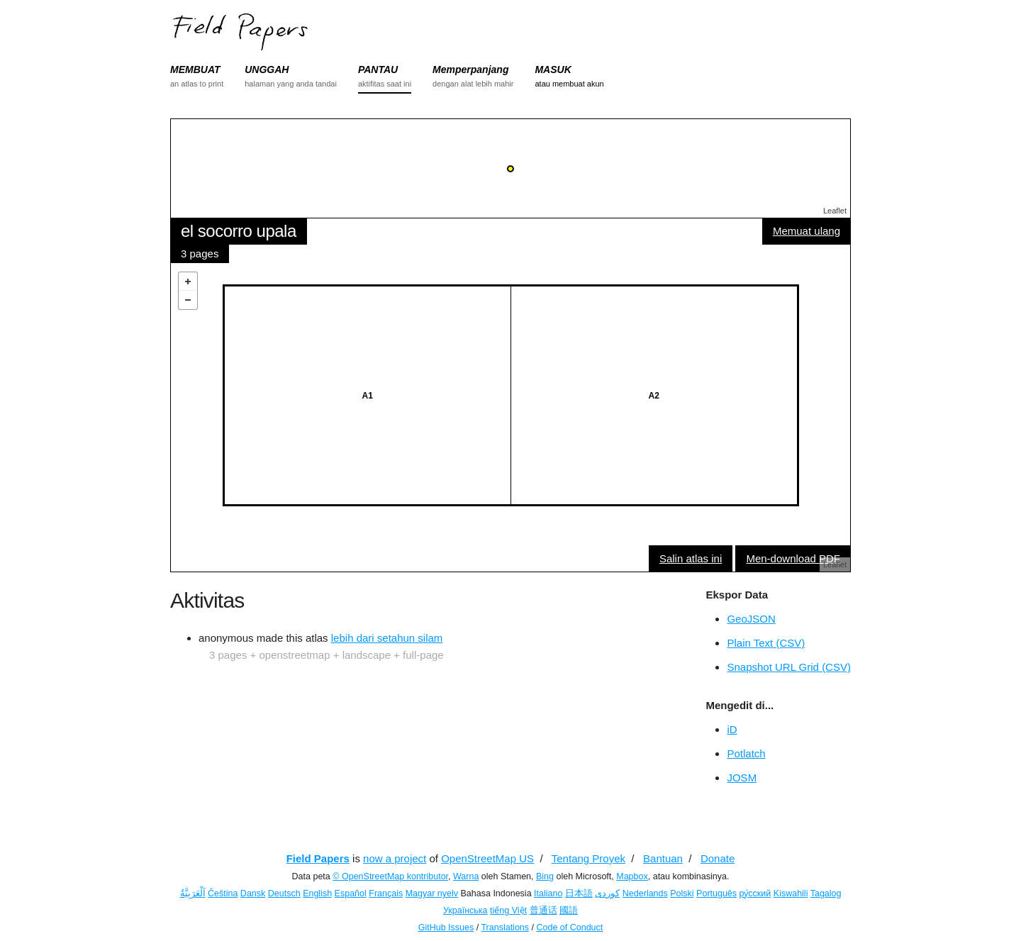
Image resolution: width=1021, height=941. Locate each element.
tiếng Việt (508, 910)
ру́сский (755, 893)
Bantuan (663, 858)
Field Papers (318, 858)
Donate (718, 858)
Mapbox (631, 876)
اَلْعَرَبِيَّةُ (193, 893)
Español (351, 893)
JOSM (742, 778)
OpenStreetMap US (487, 858)
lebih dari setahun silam (387, 638)
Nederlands (645, 893)
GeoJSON (751, 619)
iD (732, 729)
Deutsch (284, 893)
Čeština (223, 893)
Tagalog (826, 893)
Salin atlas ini (690, 558)
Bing (545, 876)
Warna (466, 876)
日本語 (579, 893)
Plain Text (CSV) (766, 643)
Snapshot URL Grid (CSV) (789, 667)
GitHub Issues (446, 927)
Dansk (252, 893)
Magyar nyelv (432, 893)
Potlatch (746, 753)
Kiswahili (791, 893)
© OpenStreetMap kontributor (390, 876)
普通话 (543, 910)
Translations (505, 927)
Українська (465, 910)
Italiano (548, 893)
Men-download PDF (793, 558)
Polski (681, 893)
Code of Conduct (569, 927)
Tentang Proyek (588, 858)
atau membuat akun (569, 83)
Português (716, 893)
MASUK (553, 69)
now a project (394, 858)
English (317, 893)
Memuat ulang (806, 231)
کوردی (607, 893)
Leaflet (835, 210)
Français (386, 893)
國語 (568, 910)
